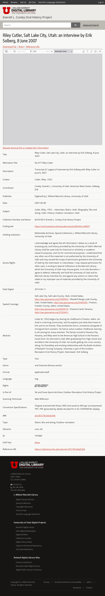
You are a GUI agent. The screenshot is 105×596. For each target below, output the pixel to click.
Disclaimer (77, 587)
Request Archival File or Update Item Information (26, 147)
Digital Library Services (25, 499)
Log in (101, 2)
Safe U (89, 582)
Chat (32, 2)
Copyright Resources (24, 506)
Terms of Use (21, 510)
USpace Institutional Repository (29, 545)
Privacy (46, 582)
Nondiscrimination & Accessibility (68, 582)
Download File (9, 46)
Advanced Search (91, 25)
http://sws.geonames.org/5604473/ (51, 309)
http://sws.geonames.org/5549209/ (71, 302)
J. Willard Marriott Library (21, 474)
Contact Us (16, 484)
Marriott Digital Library (25, 527)
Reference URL (33, 46)
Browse (14, 2)
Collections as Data (23, 538)
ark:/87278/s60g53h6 (45, 415)
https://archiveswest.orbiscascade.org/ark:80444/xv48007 (62, 226)
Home (5, 2)
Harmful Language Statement (51, 2)
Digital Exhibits (22, 534)
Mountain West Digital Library (28, 566)
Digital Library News (24, 542)
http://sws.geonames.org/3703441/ (51, 312)
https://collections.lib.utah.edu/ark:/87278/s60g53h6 (60, 449)
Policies (89, 587)
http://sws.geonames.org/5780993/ (51, 299)
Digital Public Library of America (28, 569)
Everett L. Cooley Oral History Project (27, 17)
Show (37, 442)
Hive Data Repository (24, 549)
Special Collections (23, 503)
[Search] (37, 25)
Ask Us (23, 2)
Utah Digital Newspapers (26, 531)
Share (21, 46)
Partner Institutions (24, 562)
